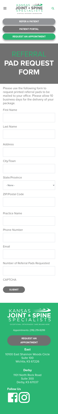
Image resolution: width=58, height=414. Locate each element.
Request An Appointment (29, 36)
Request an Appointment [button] (29, 340)
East (27, 349)
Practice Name (12, 213)
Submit (14, 289)
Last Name (10, 126)
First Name (10, 110)
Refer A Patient (29, 21)
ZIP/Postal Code (13, 194)
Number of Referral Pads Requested (26, 263)
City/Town (9, 161)
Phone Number (13, 230)
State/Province (12, 177)
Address (8, 144)
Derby (27, 370)
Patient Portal (29, 29)
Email (6, 246)
